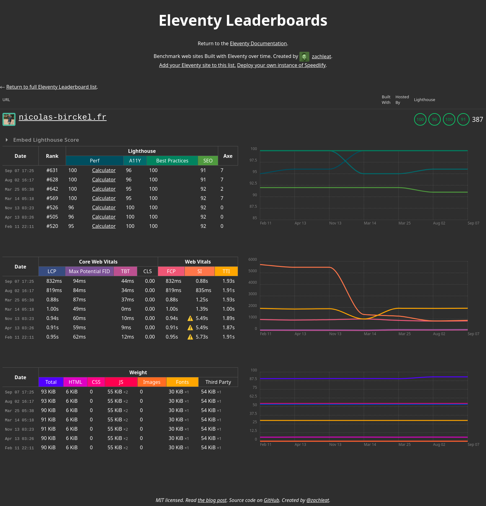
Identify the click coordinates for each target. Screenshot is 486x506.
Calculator (104, 170)
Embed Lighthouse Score (45, 139)
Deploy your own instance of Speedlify (281, 65)
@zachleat (318, 500)
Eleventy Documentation (258, 43)
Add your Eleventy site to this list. (197, 65)
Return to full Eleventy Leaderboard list (51, 86)
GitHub (271, 500)
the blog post (212, 500)
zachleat (315, 56)
